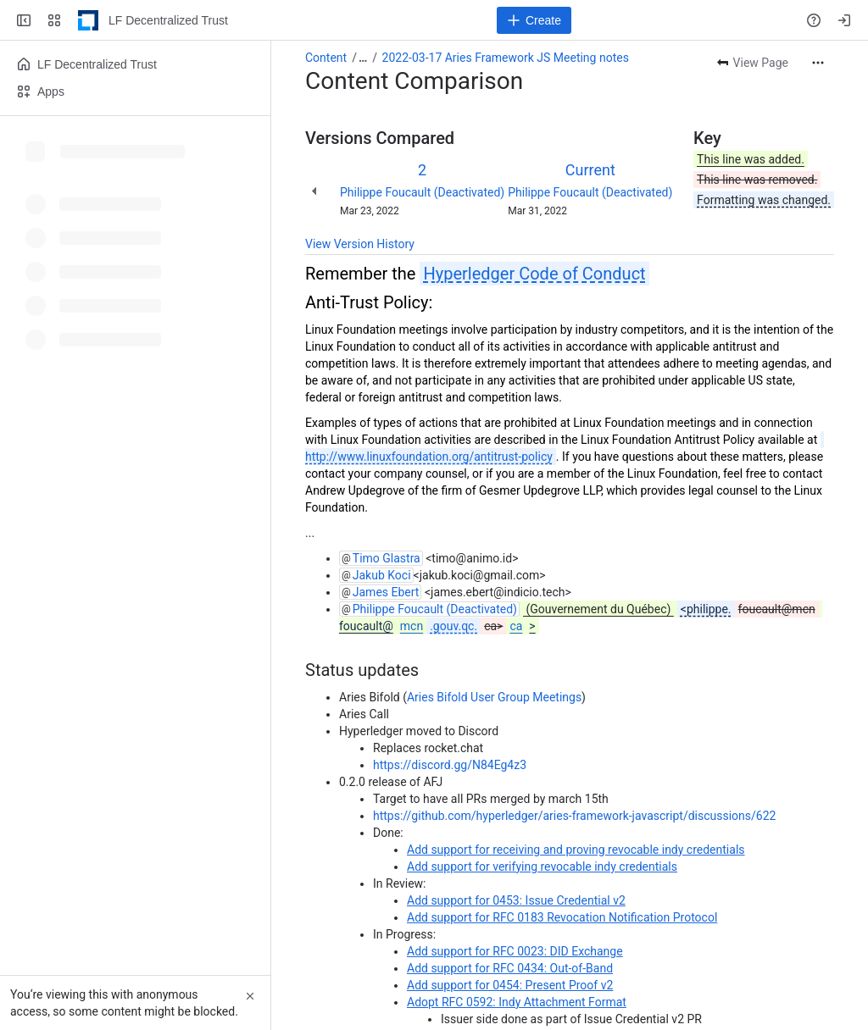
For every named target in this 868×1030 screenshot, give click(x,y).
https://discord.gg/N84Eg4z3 (449, 765)
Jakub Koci (382, 575)
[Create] (534, 20)
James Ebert (386, 592)
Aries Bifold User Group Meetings (494, 697)
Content (326, 57)
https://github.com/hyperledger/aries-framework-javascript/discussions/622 (574, 815)
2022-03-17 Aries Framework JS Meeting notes (505, 57)
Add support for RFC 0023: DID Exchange (515, 951)
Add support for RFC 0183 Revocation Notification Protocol (562, 917)
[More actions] (818, 62)
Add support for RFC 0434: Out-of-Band (510, 968)
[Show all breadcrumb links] (363, 57)
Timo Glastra (386, 558)
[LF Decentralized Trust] (88, 20)
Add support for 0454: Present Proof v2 (510, 985)
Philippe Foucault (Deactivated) (422, 192)
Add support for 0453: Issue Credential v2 (516, 900)
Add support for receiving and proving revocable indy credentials (576, 849)
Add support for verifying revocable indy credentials (542, 866)
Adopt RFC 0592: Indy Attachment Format (516, 1002)
